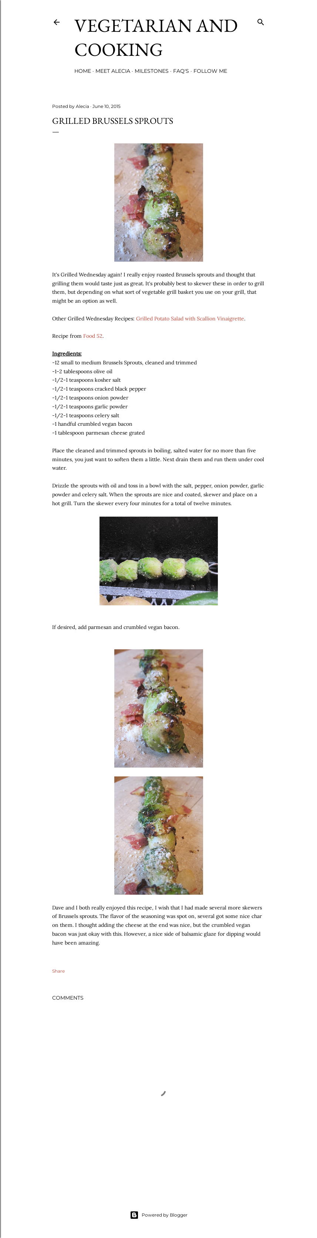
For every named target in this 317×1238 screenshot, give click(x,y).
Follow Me (210, 71)
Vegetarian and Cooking (156, 37)
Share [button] (58, 971)
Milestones (152, 71)
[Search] (260, 20)
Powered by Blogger (159, 1215)
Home (82, 71)
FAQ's (181, 71)
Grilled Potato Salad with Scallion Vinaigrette (190, 318)
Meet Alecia (112, 71)
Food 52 (92, 336)
